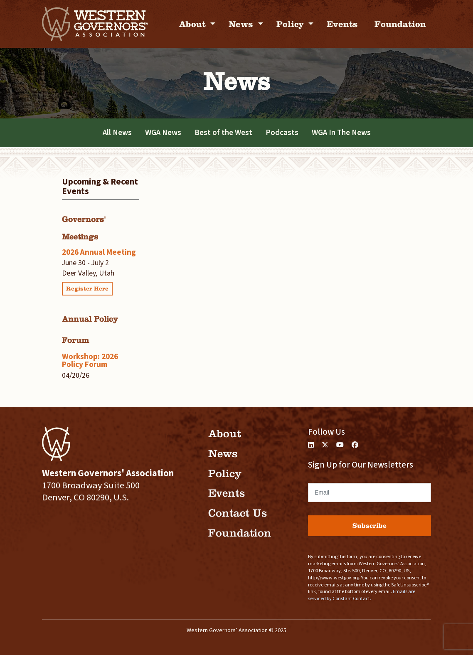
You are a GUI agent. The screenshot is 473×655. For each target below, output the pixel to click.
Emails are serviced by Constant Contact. (361, 595)
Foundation (400, 24)
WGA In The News (341, 132)
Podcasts (282, 132)
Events (342, 24)
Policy (291, 24)
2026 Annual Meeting (99, 252)
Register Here (87, 288)
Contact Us (237, 513)
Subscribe (369, 525)
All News (117, 132)
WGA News (163, 132)
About (193, 24)
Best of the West (223, 132)
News (242, 24)
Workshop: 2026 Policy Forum (90, 360)
